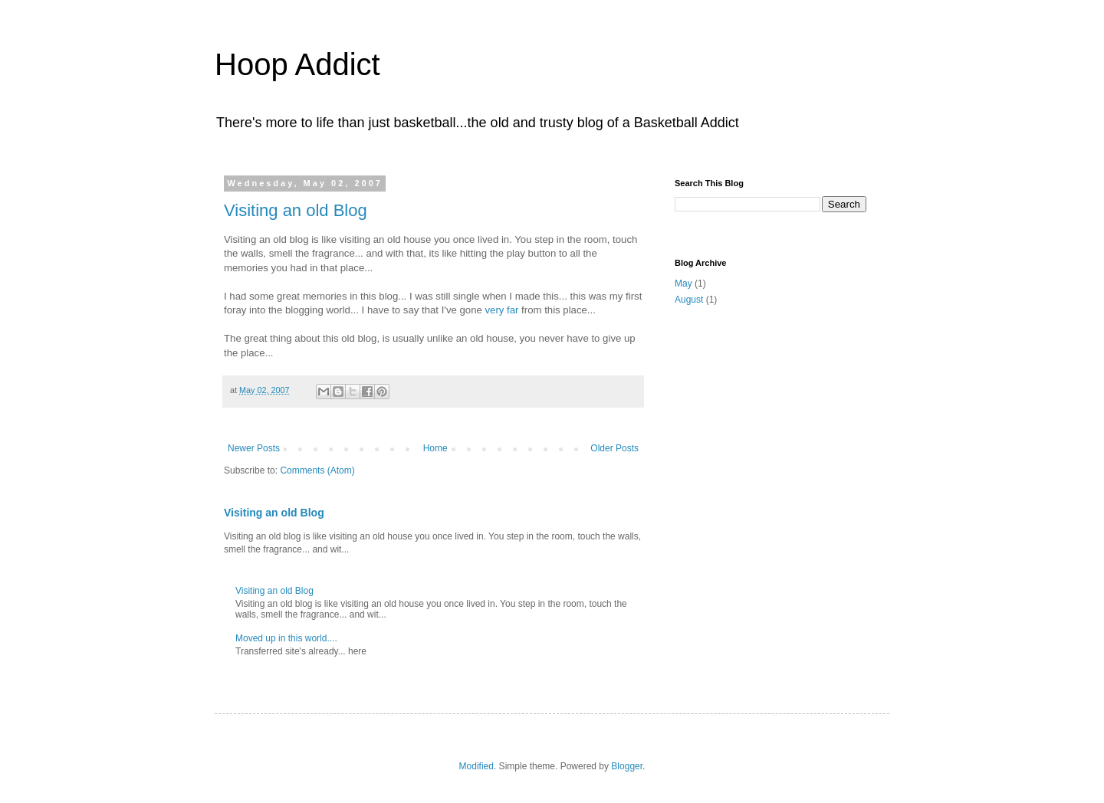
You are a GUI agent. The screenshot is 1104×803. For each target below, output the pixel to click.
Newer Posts (254, 448)
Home (435, 448)
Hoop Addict (297, 64)
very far (501, 310)
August (689, 299)
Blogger (626, 766)
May (683, 283)
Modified (476, 766)
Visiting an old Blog (295, 210)
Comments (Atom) (317, 470)
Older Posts (614, 448)
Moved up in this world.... (286, 638)
